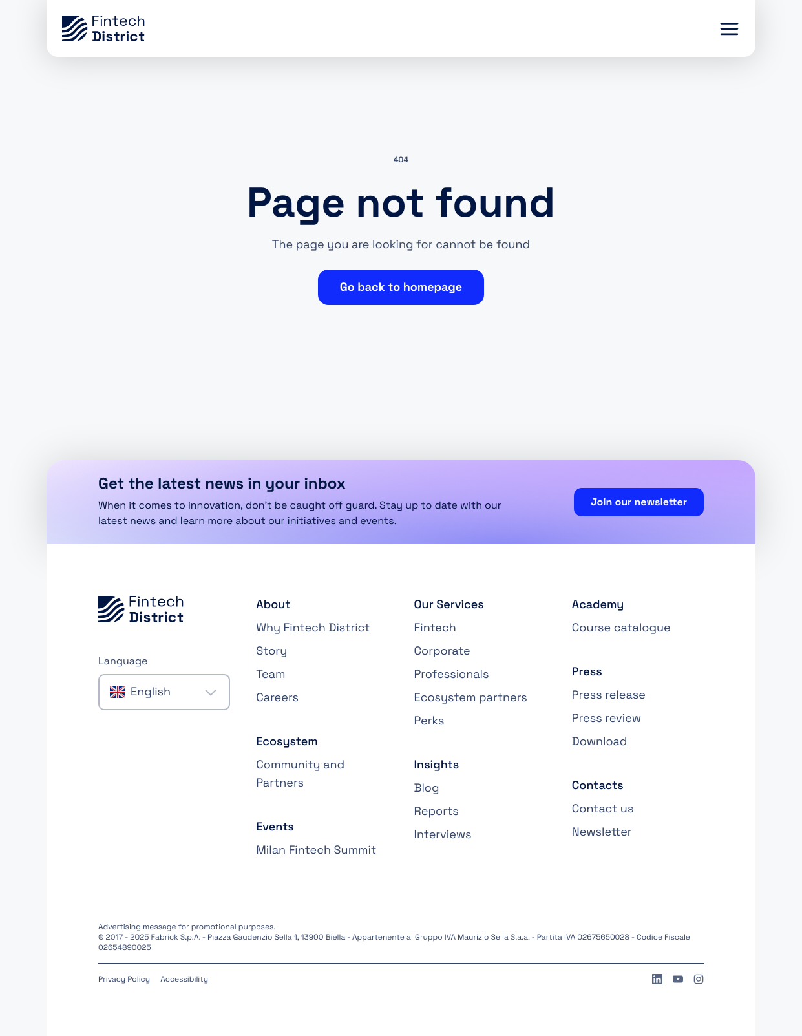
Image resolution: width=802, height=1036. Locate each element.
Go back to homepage (401, 287)
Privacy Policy (124, 979)
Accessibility (184, 979)
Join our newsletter (639, 502)
